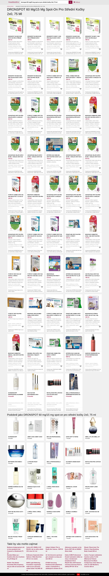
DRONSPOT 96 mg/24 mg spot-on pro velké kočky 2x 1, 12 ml (34, 77)
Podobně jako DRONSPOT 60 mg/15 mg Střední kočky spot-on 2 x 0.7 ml (73, 53)
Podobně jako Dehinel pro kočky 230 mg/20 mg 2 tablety (35, 370)
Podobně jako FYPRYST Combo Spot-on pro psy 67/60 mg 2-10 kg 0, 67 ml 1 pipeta (35, 291)
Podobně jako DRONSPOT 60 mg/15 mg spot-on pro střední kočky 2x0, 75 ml (15, 53)
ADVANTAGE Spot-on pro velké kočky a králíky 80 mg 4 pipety (92, 196)
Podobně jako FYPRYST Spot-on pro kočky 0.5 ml (16, 330)
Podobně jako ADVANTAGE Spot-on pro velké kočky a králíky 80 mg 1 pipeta (54, 212)
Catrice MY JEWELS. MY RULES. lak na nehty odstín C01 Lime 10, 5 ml (34, 549)
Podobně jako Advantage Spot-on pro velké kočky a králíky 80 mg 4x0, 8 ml (15, 133)
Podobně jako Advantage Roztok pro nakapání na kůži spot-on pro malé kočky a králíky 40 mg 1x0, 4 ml (73, 133)
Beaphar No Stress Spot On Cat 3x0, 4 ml (91, 314)
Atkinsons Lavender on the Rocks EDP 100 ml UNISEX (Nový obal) (73, 549)
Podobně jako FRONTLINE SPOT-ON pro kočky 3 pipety (73, 251)
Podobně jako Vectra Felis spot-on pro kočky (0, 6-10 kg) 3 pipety (92, 291)
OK (78, 574)
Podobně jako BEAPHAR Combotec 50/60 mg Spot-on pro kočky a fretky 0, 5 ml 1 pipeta (92, 133)
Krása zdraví (10, 6)
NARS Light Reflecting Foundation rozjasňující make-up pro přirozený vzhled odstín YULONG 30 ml (34, 566)
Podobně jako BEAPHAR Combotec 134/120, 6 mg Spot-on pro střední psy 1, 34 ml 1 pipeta (34, 212)
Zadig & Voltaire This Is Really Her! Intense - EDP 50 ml (54, 549)
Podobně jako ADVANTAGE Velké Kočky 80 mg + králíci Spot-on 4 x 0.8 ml (93, 172)
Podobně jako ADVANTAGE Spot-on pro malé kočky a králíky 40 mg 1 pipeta (73, 212)
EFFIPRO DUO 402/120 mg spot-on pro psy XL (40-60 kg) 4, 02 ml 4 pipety (73, 275)
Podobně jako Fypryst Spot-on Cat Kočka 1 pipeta (15, 291)
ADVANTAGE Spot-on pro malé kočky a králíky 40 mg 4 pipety (16, 236)
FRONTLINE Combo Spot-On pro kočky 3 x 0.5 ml (73, 314)
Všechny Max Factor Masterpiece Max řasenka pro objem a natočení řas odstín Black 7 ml (34, 410)
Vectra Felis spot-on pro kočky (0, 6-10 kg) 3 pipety (92, 275)
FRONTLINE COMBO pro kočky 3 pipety (54, 354)
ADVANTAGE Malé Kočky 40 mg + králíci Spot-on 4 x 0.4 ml (74, 156)
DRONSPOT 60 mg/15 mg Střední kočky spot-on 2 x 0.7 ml (73, 38)
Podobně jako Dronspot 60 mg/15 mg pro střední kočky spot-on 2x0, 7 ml (35, 53)
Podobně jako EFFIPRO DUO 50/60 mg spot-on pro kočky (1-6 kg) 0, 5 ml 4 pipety (54, 172)
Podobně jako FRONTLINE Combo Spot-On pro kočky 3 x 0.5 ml (73, 330)
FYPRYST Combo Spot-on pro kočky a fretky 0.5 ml (54, 315)
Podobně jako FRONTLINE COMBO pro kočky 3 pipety (54, 370)
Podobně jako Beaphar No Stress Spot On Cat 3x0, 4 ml (92, 330)
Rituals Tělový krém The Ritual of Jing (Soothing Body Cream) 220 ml (91, 549)
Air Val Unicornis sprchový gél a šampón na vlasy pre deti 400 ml (54, 557)
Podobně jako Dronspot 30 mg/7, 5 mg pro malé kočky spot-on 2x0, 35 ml (54, 53)
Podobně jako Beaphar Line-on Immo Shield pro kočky (33, 330)
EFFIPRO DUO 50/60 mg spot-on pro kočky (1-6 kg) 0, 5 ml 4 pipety (54, 156)
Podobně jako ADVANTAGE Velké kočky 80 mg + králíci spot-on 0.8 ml (15, 172)
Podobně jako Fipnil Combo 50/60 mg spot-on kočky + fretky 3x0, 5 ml (73, 93)
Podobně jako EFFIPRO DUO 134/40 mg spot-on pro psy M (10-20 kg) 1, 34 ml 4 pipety (73, 370)
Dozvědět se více (85, 574)
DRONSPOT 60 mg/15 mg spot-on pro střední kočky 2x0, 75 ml (15, 38)
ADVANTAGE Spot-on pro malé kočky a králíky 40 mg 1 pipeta (73, 196)
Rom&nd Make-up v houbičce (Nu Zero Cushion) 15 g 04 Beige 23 (15, 557)
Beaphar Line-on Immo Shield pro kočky (34, 314)
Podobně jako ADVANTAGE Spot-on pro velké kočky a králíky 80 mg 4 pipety (92, 212)
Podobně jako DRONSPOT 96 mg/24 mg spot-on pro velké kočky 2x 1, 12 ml (35, 93)
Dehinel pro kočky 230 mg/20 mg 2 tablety (34, 354)
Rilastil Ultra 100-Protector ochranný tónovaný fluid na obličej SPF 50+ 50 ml (73, 564)
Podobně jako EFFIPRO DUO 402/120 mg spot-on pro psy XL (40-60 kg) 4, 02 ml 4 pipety (74, 291)
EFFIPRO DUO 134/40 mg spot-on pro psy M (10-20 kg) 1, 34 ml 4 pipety (73, 355)
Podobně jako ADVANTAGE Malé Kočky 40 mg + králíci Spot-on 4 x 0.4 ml (74, 172)
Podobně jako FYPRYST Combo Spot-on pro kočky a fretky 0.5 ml (54, 330)
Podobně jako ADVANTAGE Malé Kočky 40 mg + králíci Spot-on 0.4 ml (35, 172)
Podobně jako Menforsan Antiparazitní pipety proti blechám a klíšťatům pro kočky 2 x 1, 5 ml (54, 291)
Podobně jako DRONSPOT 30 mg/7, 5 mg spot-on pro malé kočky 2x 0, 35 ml (93, 53)
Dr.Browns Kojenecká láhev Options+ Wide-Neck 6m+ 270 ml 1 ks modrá (34, 557)
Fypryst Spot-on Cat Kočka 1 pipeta (14, 274)
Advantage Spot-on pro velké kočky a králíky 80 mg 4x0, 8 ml (15, 117)
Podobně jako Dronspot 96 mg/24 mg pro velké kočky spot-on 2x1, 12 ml (16, 93)
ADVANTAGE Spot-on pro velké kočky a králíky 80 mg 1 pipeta (54, 196)
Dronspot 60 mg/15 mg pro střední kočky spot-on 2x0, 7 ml (34, 38)
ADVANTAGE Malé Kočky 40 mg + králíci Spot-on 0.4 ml (34, 156)
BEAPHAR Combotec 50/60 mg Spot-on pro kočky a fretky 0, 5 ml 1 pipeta (93, 117)
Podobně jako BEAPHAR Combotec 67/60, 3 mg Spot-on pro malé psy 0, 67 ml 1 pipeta (92, 252)
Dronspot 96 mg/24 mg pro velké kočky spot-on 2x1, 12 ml (15, 77)
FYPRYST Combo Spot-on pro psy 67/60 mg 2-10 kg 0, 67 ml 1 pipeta (35, 275)
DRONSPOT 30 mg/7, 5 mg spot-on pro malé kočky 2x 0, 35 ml (92, 38)
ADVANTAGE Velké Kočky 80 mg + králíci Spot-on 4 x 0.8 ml (93, 156)
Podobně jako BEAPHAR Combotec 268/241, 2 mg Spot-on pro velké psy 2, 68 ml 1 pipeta (15, 370)
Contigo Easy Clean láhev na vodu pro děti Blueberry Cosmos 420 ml (93, 564)
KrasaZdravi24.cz (14, 2)
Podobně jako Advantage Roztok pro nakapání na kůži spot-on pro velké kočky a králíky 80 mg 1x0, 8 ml (54, 133)
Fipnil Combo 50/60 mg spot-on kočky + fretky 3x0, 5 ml (73, 77)
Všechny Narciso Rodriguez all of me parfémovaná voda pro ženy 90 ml (93, 370)
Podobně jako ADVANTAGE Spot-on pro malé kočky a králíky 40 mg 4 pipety (15, 252)
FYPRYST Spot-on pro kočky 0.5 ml (14, 314)
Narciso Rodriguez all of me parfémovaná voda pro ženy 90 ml (92, 355)
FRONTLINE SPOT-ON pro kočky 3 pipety (73, 235)
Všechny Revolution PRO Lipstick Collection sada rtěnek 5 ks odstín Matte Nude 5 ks (54, 410)
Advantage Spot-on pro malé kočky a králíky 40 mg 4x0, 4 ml (93, 77)
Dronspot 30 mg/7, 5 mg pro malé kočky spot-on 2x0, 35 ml (54, 38)
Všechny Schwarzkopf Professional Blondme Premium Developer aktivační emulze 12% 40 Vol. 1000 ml (16, 410)
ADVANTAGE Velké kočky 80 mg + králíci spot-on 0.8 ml (16, 156)
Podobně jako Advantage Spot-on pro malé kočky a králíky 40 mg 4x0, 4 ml (92, 93)
